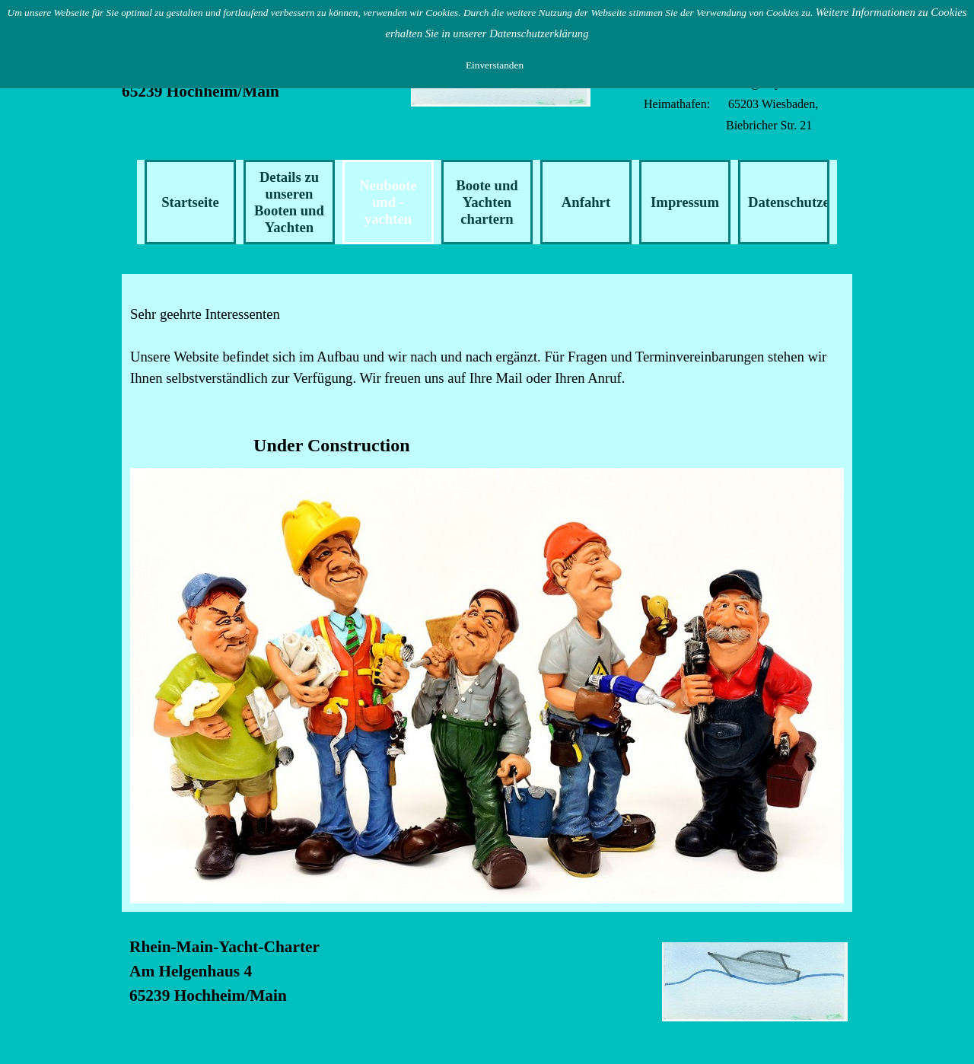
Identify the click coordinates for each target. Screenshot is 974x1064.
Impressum (685, 202)
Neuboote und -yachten (388, 202)
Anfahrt (586, 202)
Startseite (190, 202)
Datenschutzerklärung (815, 202)
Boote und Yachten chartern (486, 202)
